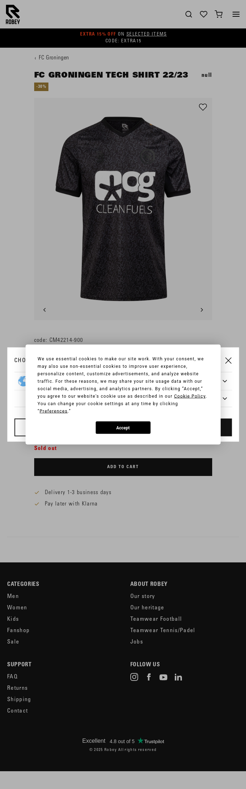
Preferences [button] (54, 411)
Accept (123, 427)
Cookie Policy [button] (190, 396)
